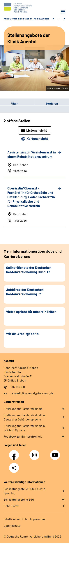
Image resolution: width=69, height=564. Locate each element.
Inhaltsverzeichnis (15, 519)
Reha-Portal (11, 506)
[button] (17, 103)
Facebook (14, 453)
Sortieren (51, 103)
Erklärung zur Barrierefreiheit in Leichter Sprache (24, 428)
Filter (9, 103)
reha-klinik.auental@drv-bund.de (32, 393)
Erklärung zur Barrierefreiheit (23, 408)
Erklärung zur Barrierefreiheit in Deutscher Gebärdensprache (24, 417)
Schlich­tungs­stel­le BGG (19, 499)
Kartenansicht (37, 139)
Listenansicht (36, 130)
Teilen (14, 468)
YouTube (56, 453)
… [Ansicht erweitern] (59, 18)
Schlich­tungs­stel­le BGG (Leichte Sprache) (24, 491)
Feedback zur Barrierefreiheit (23, 436)
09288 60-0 (18, 386)
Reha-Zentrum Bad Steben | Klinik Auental (26, 18)
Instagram (35, 453)
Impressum (37, 519)
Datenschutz (12, 525)
